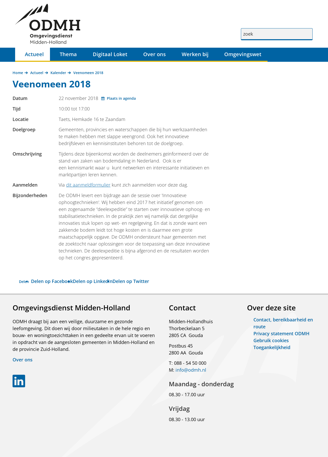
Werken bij (195, 54)
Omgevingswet (242, 54)
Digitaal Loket (110, 54)
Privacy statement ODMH (281, 333)
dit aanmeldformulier (88, 185)
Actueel (34, 54)
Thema (68, 54)
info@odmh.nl (191, 370)
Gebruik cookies (271, 340)
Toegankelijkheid (271, 347)
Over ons (154, 54)
